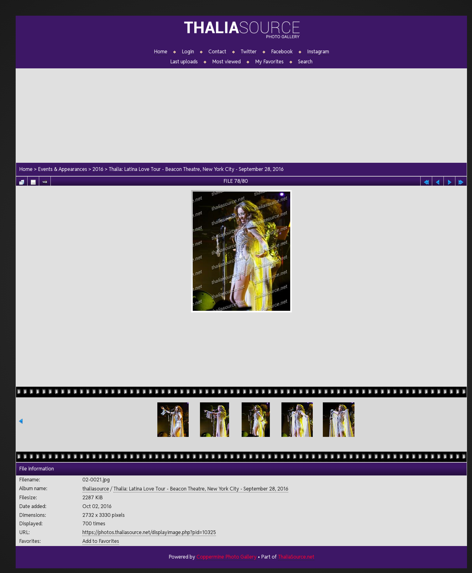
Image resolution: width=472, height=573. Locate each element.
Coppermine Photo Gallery (226, 557)
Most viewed (226, 62)
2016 (97, 169)
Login (188, 52)
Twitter (249, 52)
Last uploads (184, 62)
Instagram (318, 52)
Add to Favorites (100, 541)
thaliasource (95, 488)
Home (160, 52)
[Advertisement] (241, 113)
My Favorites (269, 62)
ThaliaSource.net (296, 557)
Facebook (282, 52)
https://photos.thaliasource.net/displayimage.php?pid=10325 (149, 532)
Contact (217, 52)
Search (305, 62)
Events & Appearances (62, 169)
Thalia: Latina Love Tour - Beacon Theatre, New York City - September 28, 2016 (196, 169)
